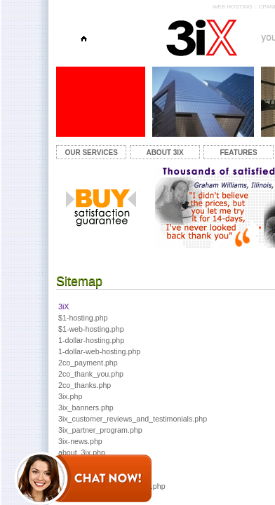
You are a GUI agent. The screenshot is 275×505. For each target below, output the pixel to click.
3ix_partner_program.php (100, 430)
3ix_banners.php (86, 407)
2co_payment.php (88, 362)
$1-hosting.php (83, 318)
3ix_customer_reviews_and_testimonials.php (132, 419)
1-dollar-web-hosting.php (99, 351)
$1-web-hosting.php (91, 329)
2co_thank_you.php (90, 374)
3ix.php (70, 396)
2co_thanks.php (84, 385)
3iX (63, 306)
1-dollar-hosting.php (91, 340)
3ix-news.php (80, 441)
